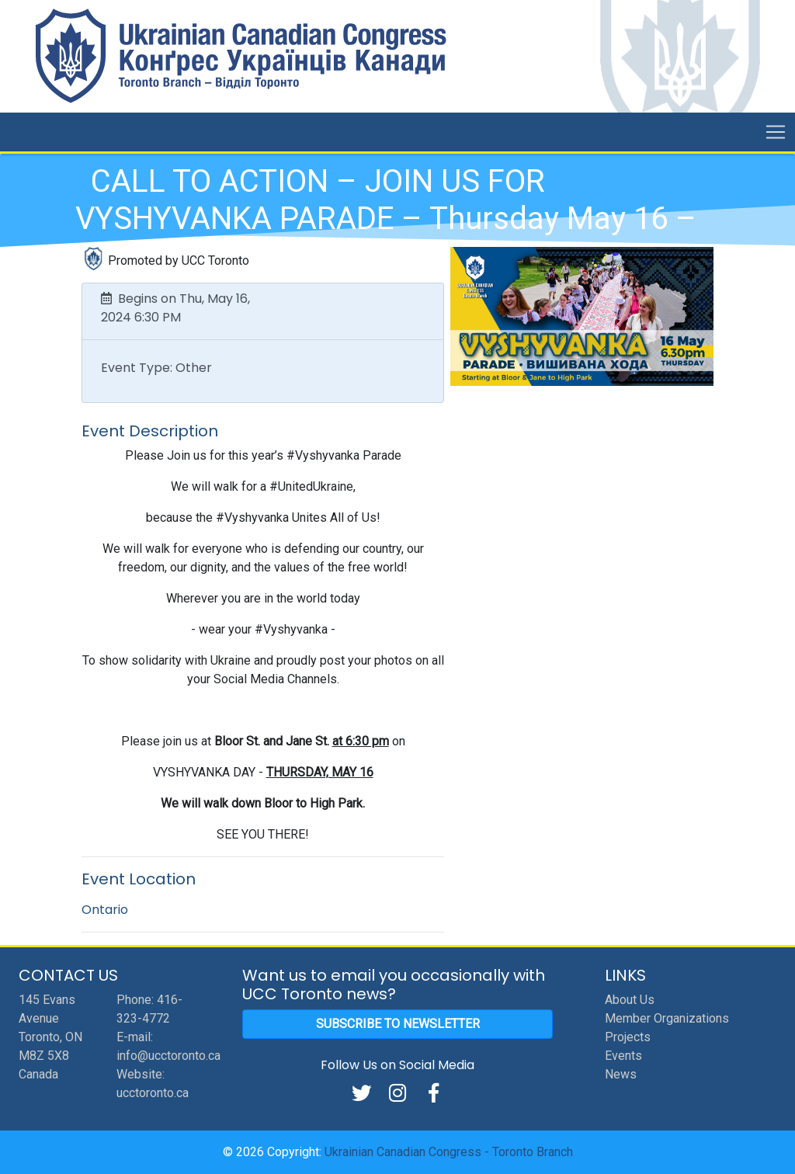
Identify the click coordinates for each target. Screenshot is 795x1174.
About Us (629, 999)
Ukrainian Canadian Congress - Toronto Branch (449, 1151)
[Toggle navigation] (775, 132)
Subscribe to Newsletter (398, 1023)
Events (623, 1055)
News (621, 1074)
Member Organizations (667, 1018)
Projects (628, 1037)
